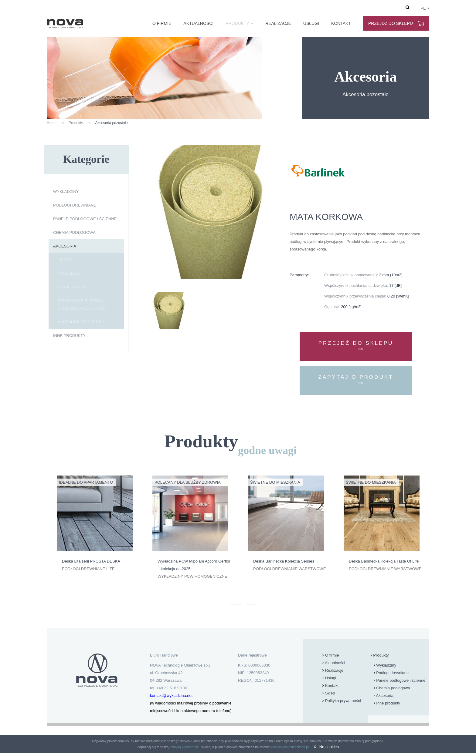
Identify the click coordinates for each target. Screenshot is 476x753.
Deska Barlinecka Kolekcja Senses (283, 561)
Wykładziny (66, 191)
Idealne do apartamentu (86, 482)
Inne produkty (69, 335)
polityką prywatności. (184, 747)
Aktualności (198, 23)
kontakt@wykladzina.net (171, 695)
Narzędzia (69, 273)
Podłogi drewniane (74, 205)
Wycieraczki (71, 287)
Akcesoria (64, 246)
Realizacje (278, 23)
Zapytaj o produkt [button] (355, 379)
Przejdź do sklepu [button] (355, 345)
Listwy (65, 259)
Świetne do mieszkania (275, 482)
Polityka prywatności (343, 700)
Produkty (237, 23)
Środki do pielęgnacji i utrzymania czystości (83, 304)
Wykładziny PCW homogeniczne (192, 576)
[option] (94, 524)
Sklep (330, 693)
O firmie (161, 23)
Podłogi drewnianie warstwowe (289, 568)
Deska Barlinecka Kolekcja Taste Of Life (384, 561)
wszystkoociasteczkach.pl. (290, 747)
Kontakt (341, 23)
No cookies (329, 747)
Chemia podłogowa (74, 232)
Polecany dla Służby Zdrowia (188, 482)
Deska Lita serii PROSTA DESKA (91, 561)
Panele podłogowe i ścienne (85, 219)
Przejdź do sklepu (396, 23)
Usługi (311, 23)
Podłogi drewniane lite (88, 568)
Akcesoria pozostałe (81, 322)
